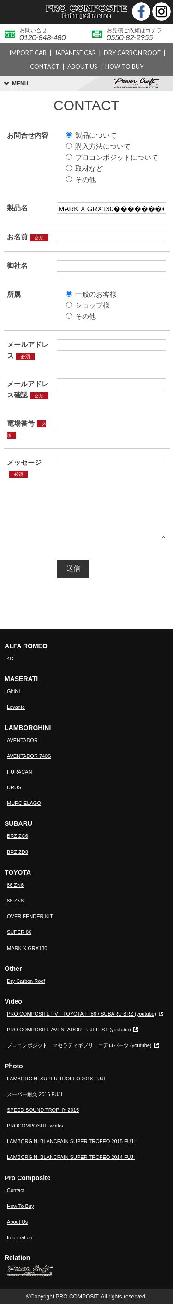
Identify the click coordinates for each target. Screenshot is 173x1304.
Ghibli (13, 691)
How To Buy (20, 1206)
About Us (17, 1222)
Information (19, 1237)
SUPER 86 (19, 932)
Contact (15, 1190)
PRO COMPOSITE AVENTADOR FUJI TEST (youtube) (69, 1029)
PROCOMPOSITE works (35, 1125)
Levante (16, 707)
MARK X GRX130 (27, 948)
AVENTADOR (22, 740)
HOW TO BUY (124, 66)
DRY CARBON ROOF (132, 52)
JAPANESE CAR (75, 52)
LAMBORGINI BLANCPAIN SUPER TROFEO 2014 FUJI (71, 1157)
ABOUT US (82, 66)
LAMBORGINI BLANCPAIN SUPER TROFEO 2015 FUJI (71, 1141)
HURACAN (19, 771)
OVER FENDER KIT (30, 916)
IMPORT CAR (28, 52)
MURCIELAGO (24, 803)
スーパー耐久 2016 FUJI (34, 1094)
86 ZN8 (15, 900)
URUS (14, 787)
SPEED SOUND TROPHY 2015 (43, 1110)
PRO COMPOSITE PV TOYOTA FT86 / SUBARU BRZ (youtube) (81, 1014)
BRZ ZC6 (17, 836)
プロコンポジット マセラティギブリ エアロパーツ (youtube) (79, 1045)
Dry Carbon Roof (26, 981)
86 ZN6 (15, 885)
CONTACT (45, 66)
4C (10, 658)
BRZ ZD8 (17, 852)
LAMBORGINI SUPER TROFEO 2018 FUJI (56, 1078)
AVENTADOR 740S (29, 756)
